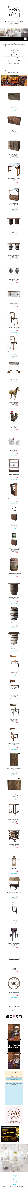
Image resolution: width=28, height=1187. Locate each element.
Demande (15, 1181)
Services (15, 1175)
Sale (15, 1182)
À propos (15, 1173)
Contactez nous (23, 1010)
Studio (15, 1176)
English (14, 1184)
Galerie (14, 1178)
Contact (14, 1179)
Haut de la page (14, 1006)
